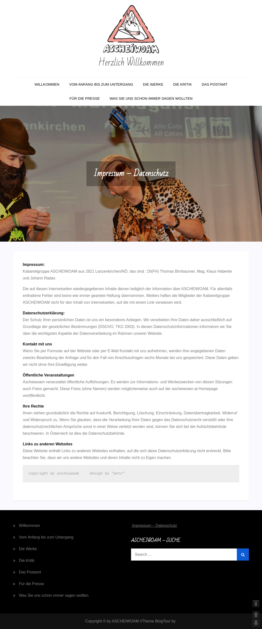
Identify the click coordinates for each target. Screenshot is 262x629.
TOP (256, 603)
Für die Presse (84, 98)
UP (256, 614)
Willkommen (47, 84)
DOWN (256, 623)
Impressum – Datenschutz (154, 525)
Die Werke (153, 84)
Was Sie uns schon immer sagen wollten (151, 98)
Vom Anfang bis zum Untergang (101, 84)
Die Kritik (182, 84)
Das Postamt (214, 84)
